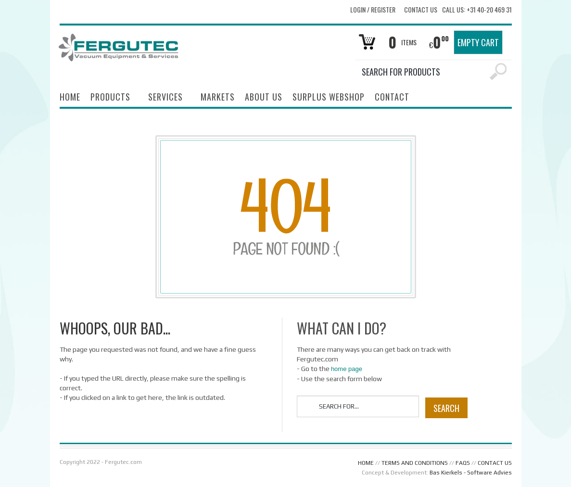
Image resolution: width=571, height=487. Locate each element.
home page (346, 368)
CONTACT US (495, 463)
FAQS (463, 463)
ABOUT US (263, 96)
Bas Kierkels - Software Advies (471, 472)
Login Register (372, 9)
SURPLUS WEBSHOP (328, 96)
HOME (70, 96)
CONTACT (392, 96)
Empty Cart (478, 42)
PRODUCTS (110, 97)
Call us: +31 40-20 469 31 (477, 9)
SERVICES (165, 97)
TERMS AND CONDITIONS (414, 463)
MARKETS (218, 96)
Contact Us (420, 9)
